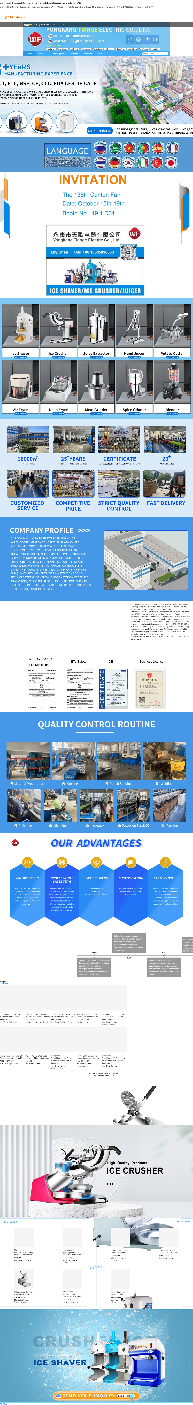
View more (4, 984)
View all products (183, 1222)
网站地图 (3, 1404)
